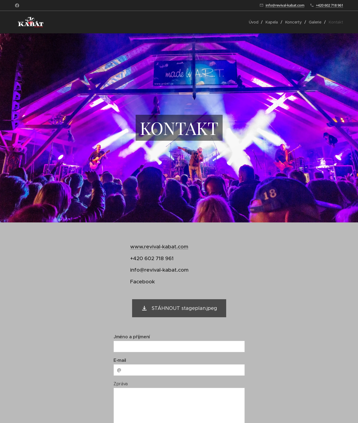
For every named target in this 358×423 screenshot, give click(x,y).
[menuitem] (254, 22)
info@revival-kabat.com (285, 5)
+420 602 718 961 (329, 5)
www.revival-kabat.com (159, 246)
